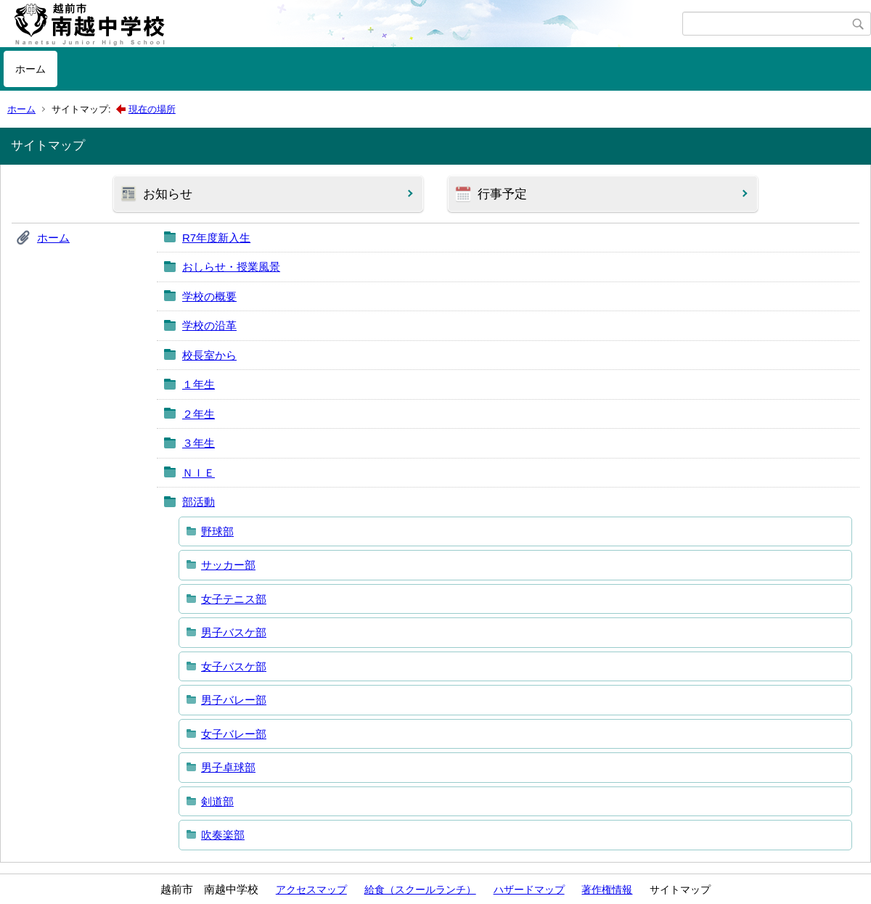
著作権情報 (606, 889)
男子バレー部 (233, 700)
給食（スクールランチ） (420, 889)
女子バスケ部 (233, 666)
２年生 (198, 414)
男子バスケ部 (233, 632)
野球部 (217, 531)
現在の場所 (152, 109)
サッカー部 (228, 565)
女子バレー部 (233, 734)
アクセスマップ (311, 889)
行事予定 (502, 194)
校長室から (209, 355)
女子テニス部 (233, 599)
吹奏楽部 (223, 835)
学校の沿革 (209, 325)
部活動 (198, 502)
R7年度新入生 (216, 237)
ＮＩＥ (198, 473)
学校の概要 (209, 296)
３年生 (198, 443)
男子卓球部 (228, 767)
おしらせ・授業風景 (231, 266)
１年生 (198, 384)
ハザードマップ (529, 889)
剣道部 (217, 801)
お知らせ (167, 194)
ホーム (30, 69)
